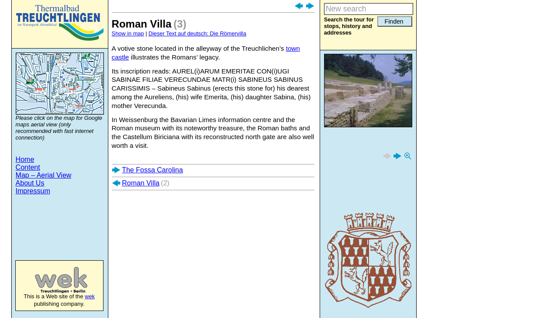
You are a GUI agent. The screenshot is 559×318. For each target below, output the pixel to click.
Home (25, 159)
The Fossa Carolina (152, 170)
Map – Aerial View (44, 175)
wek (52, 280)
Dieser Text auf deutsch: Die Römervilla (197, 33)
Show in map (128, 33)
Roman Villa (140, 183)
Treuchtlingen (60, 22)
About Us (30, 183)
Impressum (33, 191)
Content (28, 167)
